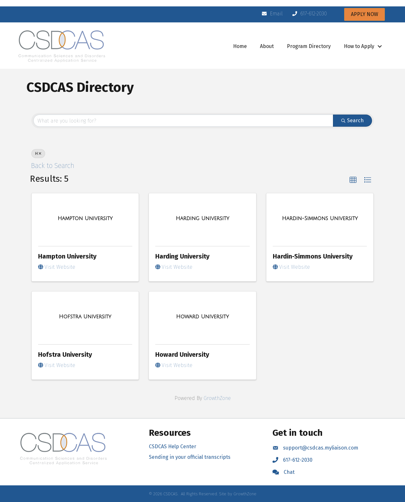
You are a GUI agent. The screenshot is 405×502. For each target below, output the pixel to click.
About (267, 46)
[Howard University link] (202, 317)
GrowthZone (217, 398)
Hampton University (67, 256)
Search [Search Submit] (352, 120)
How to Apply (359, 46)
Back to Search (52, 166)
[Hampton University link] (85, 218)
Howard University (182, 354)
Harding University (182, 256)
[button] (353, 180)
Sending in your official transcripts (190, 457)
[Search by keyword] (183, 121)
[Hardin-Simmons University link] (320, 218)
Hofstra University (65, 354)
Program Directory (309, 46)
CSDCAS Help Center (172, 446)
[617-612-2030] (308, 14)
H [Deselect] (38, 153)
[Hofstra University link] (85, 317)
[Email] (271, 14)
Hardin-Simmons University (312, 256)
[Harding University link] (202, 218)
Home (240, 46)
